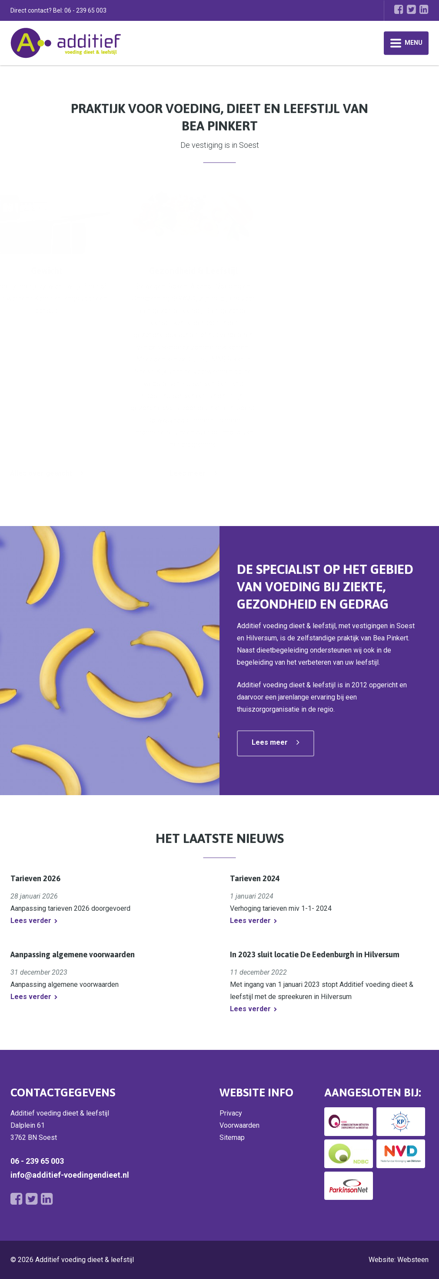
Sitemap (232, 1137)
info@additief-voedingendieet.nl (69, 1174)
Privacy (231, 1113)
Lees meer (224, 473)
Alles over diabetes (63, 473)
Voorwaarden (239, 1125)
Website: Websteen (399, 1260)
